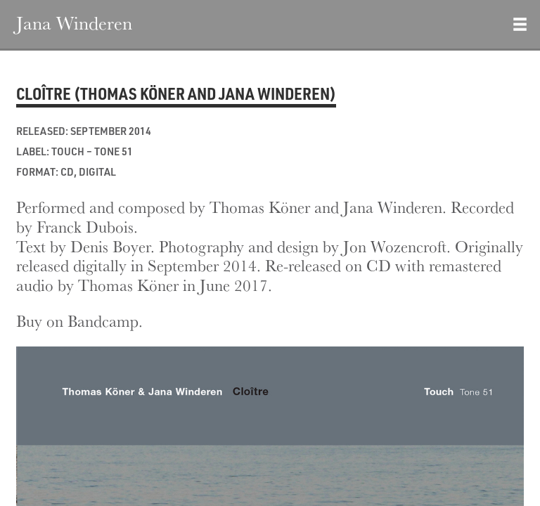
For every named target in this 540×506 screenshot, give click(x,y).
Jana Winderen (74, 22)
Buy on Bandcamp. (79, 320)
